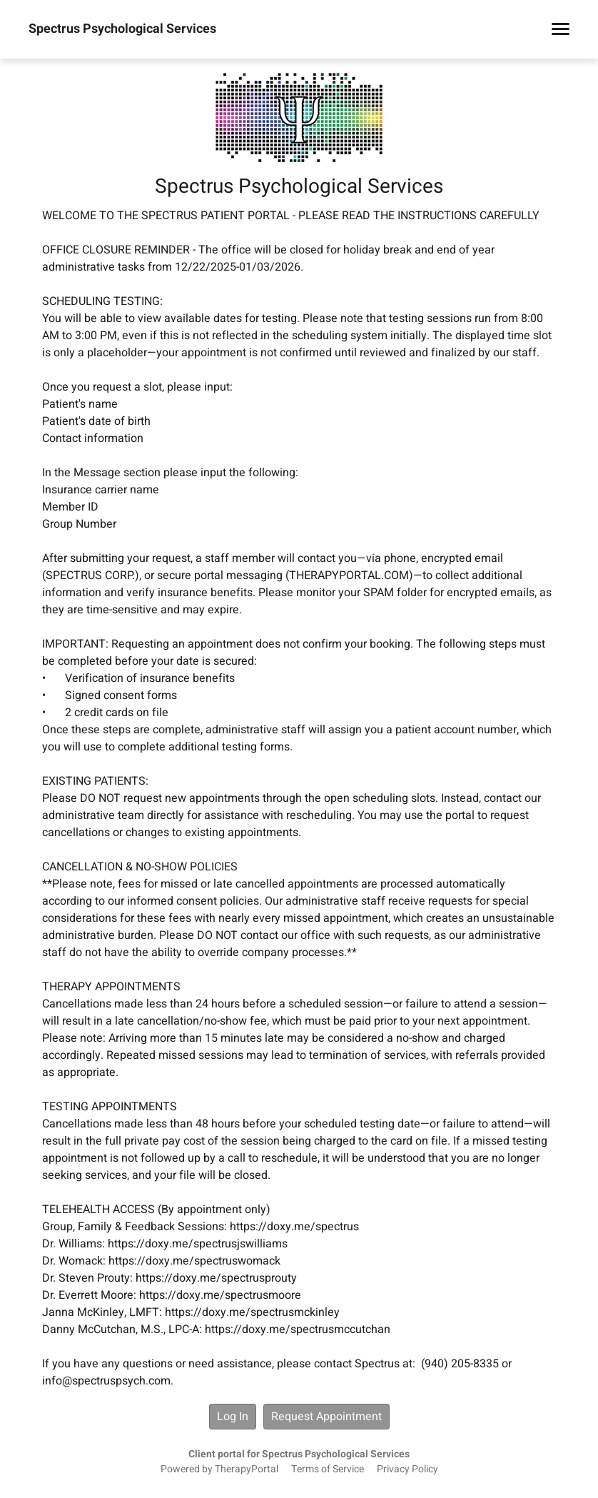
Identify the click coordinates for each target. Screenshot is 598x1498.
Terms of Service (327, 1469)
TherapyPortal (246, 1469)
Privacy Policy (407, 1469)
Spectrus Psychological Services (122, 29)
